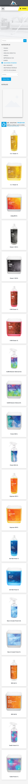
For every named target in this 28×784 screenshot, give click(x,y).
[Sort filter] (9, 74)
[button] (2, 8)
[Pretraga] (12, 40)
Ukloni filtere (6, 79)
